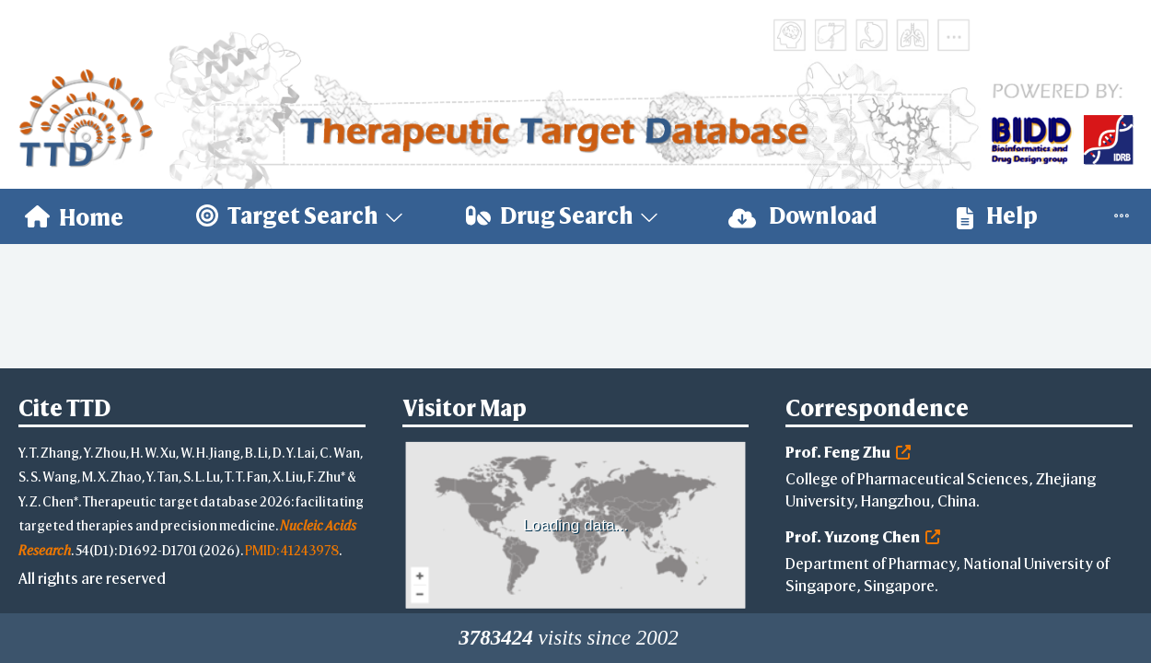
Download (803, 216)
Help (997, 216)
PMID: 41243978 (292, 550)
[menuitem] (74, 216)
